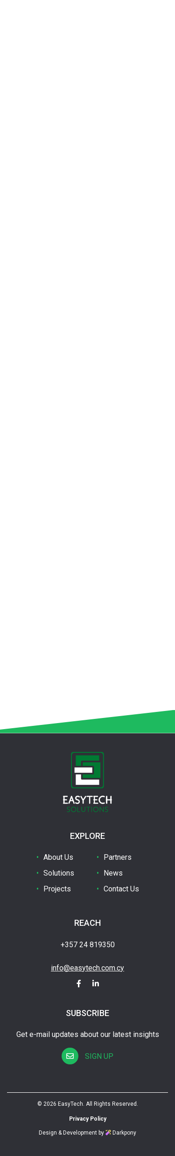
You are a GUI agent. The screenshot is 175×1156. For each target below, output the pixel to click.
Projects (57, 888)
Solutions (58, 873)
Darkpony (120, 1132)
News (113, 873)
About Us (58, 857)
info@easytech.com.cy (87, 967)
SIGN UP (87, 1056)
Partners (118, 857)
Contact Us (121, 888)
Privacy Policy (87, 1119)
